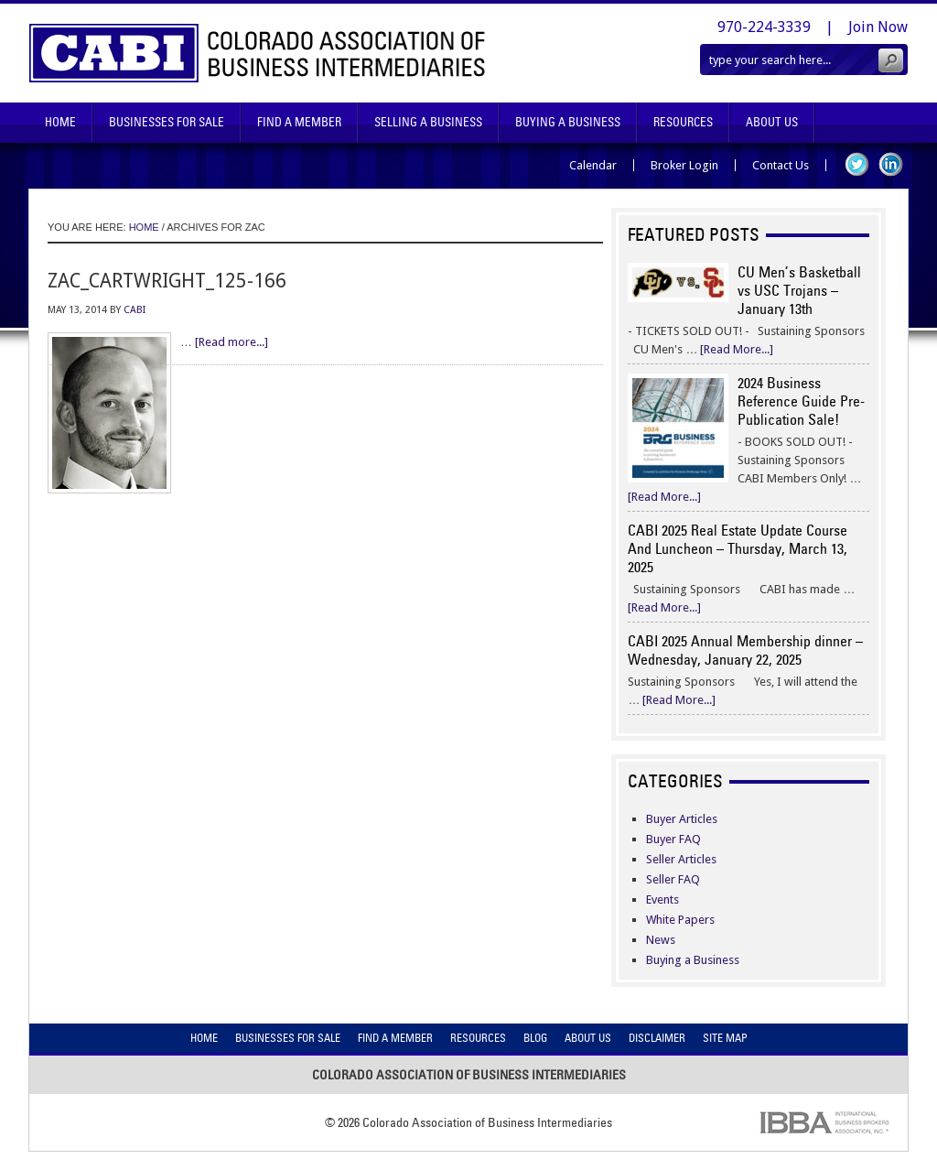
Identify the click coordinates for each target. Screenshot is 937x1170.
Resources (683, 122)
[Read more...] (231, 342)
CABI (134, 310)
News (660, 940)
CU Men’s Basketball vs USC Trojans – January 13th (799, 290)
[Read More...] (736, 349)
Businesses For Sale (166, 122)
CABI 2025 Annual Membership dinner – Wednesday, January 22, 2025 (745, 650)
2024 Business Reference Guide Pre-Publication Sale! (801, 401)
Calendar (593, 165)
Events (662, 899)
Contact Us (780, 165)
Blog (535, 1038)
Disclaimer (657, 1038)
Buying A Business (567, 122)
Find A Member (299, 122)
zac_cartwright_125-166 (167, 280)
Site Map (725, 1038)
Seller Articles (681, 859)
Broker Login (684, 165)
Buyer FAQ (673, 839)
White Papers (680, 919)
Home (60, 122)
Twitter (857, 164)
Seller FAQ (673, 879)
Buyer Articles (681, 819)
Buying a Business (692, 960)
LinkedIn (890, 164)
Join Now (878, 27)
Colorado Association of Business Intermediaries (257, 53)
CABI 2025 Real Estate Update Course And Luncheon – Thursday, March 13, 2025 (737, 548)
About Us (772, 122)
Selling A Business (428, 122)
